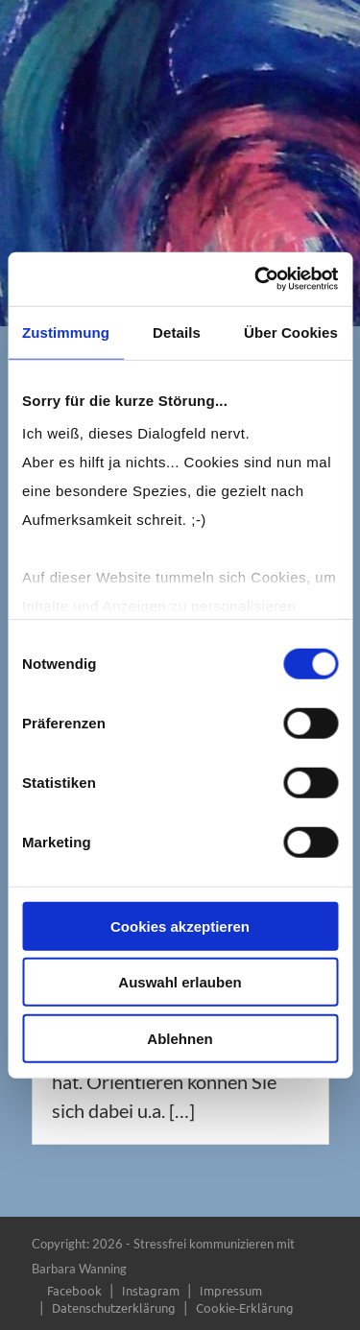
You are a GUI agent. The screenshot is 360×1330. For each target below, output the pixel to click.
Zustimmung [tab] (65, 331)
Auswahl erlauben (179, 982)
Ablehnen (179, 1038)
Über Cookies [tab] (291, 331)
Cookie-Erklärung (245, 1307)
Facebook (74, 1290)
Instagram (151, 1290)
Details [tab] (177, 331)
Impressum (231, 1290)
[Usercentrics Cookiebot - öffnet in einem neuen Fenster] (256, 279)
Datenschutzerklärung (114, 1307)
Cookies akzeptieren (180, 925)
